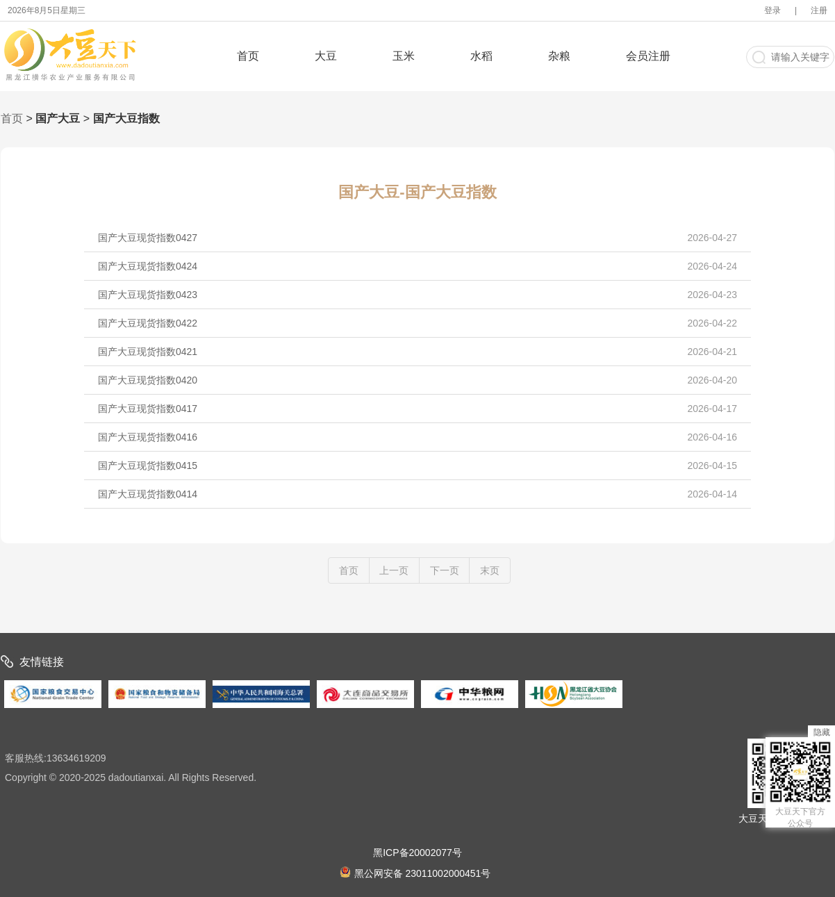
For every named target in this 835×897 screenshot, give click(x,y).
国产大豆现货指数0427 (417, 238)
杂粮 (559, 56)
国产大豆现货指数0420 (417, 380)
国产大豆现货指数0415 (417, 465)
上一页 (393, 570)
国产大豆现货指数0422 (417, 323)
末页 (489, 570)
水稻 (481, 56)
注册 (819, 10)
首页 (248, 56)
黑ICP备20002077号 (417, 852)
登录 (772, 10)
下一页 (444, 570)
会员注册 (648, 56)
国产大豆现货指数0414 (417, 494)
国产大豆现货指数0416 (417, 437)
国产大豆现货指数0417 (417, 408)
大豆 (326, 56)
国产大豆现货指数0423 (417, 294)
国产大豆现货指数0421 (417, 351)
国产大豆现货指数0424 (417, 266)
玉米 (403, 56)
